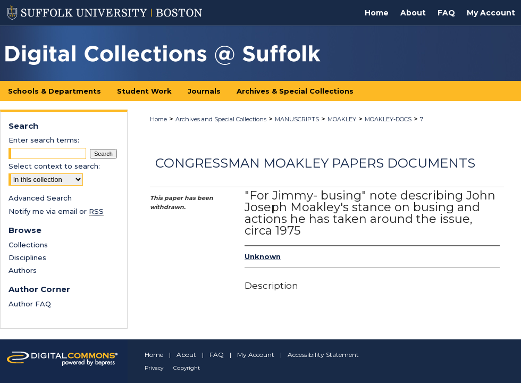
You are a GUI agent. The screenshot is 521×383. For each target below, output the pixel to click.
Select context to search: (54, 166)
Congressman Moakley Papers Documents (315, 163)
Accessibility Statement (323, 355)
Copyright (186, 367)
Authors (23, 270)
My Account (255, 355)
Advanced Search (40, 198)
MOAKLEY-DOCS (388, 119)
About (186, 355)
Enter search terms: (44, 140)
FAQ (216, 355)
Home (158, 119)
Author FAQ (30, 303)
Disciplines (27, 257)
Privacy (154, 367)
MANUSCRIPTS (297, 119)
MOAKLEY (341, 119)
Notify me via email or (56, 211)
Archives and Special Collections (220, 119)
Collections (28, 244)
